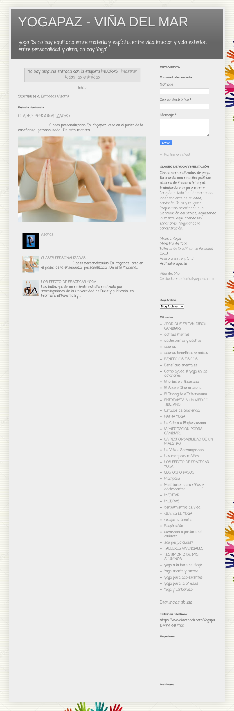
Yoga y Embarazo (178, 590)
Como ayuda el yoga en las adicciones (185, 374)
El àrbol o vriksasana (181, 382)
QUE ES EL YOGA (178, 514)
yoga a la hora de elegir (183, 565)
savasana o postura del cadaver (183, 534)
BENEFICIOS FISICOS (181, 359)
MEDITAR (171, 495)
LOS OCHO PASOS (179, 472)
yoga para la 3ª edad (181, 583)
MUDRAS (171, 501)
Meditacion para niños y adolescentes (184, 487)
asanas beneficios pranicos (186, 353)
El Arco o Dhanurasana (182, 388)
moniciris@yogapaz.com (195, 279)
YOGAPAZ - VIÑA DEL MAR (103, 21)
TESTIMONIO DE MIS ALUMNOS (181, 557)
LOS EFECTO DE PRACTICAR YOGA (68, 282)
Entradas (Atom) (55, 96)
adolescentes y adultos (182, 341)
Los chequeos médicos (182, 456)
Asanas (47, 234)
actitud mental (176, 335)
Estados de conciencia (182, 410)
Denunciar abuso (176, 603)
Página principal (177, 155)
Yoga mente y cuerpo (181, 571)
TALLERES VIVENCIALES (183, 549)
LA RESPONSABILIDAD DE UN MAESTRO (188, 442)
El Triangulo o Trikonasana (185, 394)
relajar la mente (177, 520)
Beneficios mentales (180, 365)
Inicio (82, 88)
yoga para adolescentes (183, 577)
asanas (170, 347)
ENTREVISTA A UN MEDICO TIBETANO (186, 402)
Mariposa (172, 479)
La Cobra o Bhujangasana (185, 423)
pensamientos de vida (182, 507)
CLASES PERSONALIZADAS (44, 116)
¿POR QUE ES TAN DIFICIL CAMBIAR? (185, 326)
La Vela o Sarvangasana (184, 450)
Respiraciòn (173, 526)
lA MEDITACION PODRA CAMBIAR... (183, 431)
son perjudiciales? (178, 542)
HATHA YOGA (174, 417)
